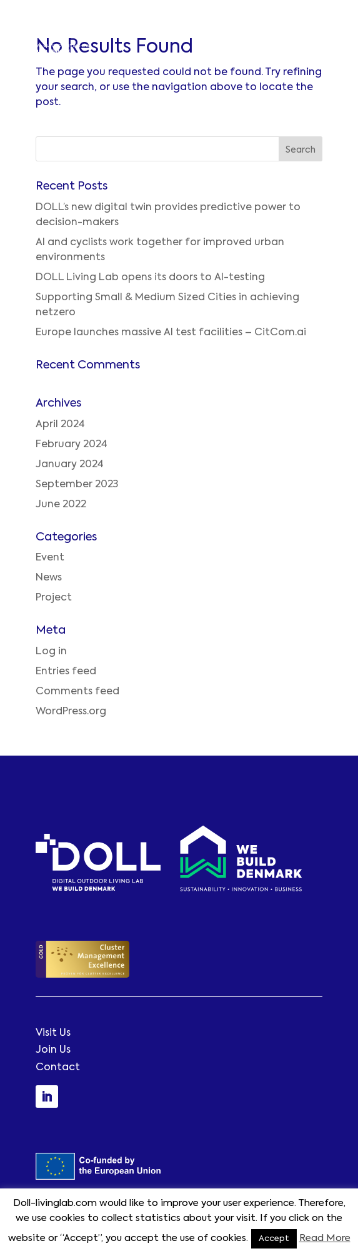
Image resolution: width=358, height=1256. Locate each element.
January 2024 (70, 465)
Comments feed (77, 692)
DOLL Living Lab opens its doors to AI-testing (150, 278)
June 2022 (61, 505)
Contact (58, 1068)
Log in (51, 652)
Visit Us (53, 1033)
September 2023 (77, 485)
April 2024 (60, 425)
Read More (325, 1238)
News (49, 578)
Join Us (53, 1050)
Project (54, 598)
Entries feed (66, 672)
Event (50, 558)
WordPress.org (71, 712)
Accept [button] (274, 1239)
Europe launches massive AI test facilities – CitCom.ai (171, 333)
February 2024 (71, 445)
